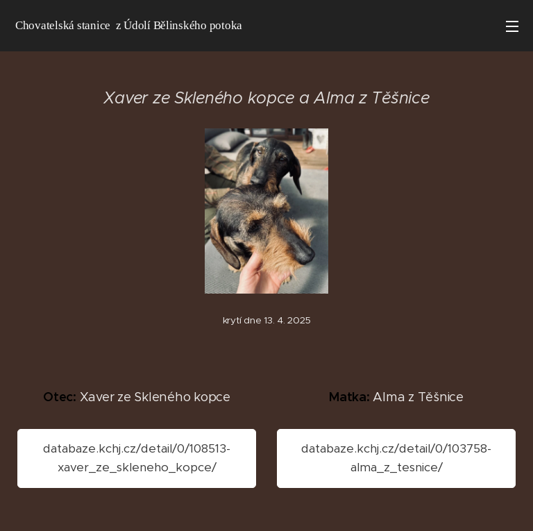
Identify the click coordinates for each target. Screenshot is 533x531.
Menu (512, 26)
